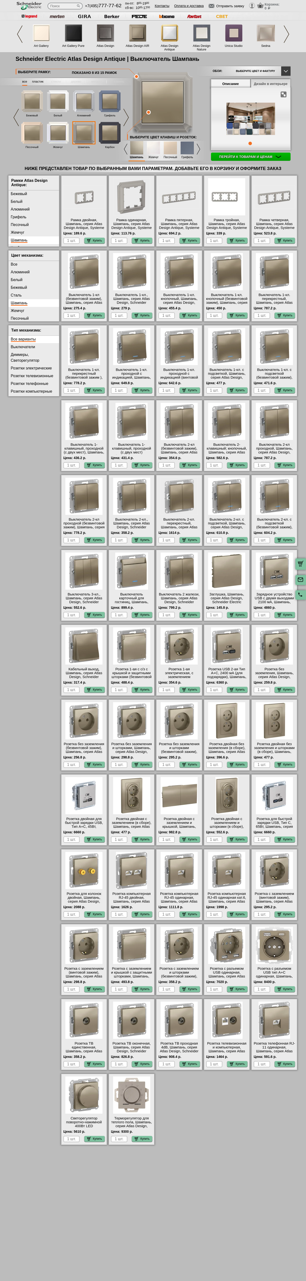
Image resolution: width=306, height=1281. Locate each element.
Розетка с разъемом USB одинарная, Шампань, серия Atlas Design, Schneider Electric (227, 976)
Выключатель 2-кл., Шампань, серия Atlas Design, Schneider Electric (131, 525)
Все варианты (23, 339)
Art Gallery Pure (73, 46)
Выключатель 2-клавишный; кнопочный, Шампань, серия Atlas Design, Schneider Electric (227, 452)
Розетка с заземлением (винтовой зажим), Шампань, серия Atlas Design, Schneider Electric (274, 901)
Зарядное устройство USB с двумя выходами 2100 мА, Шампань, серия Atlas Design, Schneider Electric (274, 602)
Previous (20, 34)
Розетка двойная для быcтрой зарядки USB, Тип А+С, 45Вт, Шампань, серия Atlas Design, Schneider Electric (84, 828)
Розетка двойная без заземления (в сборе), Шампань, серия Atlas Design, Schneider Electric (226, 751)
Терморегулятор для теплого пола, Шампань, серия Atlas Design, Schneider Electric (131, 1124)
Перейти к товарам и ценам (250, 157)
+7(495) (103, 6)
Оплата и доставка (189, 6)
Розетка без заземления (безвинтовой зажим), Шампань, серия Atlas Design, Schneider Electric (84, 751)
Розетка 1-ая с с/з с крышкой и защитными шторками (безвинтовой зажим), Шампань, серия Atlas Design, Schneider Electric (131, 678)
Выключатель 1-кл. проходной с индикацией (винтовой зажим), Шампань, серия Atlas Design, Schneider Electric (179, 379)
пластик (37, 81)
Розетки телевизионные (32, 376)
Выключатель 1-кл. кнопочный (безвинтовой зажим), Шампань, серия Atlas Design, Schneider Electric (226, 302)
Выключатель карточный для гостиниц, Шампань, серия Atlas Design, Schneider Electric (131, 602)
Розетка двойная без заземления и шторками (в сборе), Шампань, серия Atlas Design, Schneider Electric (274, 751)
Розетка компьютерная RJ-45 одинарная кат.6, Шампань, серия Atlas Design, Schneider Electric (226, 901)
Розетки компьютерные (31, 391)
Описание (230, 84)
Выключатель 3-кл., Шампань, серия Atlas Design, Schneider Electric (84, 600)
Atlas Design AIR (137, 46)
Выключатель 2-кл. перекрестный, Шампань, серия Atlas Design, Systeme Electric (179, 525)
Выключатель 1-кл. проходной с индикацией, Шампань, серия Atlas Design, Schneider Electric (131, 377)
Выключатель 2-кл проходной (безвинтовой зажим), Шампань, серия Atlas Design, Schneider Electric (84, 527)
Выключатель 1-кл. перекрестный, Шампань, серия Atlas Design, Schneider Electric (274, 302)
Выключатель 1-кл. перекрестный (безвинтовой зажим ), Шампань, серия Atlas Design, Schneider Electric (83, 379)
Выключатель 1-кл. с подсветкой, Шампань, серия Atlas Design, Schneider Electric (226, 375)
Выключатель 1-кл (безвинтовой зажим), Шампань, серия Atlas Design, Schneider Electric (84, 302)
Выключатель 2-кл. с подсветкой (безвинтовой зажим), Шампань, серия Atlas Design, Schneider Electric (274, 529)
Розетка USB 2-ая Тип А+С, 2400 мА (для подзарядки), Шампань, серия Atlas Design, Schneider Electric (226, 677)
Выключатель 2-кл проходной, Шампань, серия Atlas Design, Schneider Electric (274, 450)
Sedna (265, 46)
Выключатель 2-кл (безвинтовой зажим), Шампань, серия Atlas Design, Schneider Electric (179, 452)
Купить (94, 240)
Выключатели (23, 347)
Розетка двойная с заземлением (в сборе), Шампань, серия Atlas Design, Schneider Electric (131, 826)
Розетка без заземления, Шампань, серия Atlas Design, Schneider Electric (274, 675)
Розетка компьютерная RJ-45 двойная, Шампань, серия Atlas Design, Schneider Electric (131, 901)
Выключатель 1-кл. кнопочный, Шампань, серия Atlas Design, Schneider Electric (179, 300)
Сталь (16, 295)
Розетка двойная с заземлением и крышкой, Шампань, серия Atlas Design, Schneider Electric (179, 826)
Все (14, 264)
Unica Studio (234, 46)
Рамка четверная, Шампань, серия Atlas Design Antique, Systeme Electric (274, 226)
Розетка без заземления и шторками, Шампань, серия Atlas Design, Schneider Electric (131, 749)
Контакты (162, 6)
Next (286, 34)
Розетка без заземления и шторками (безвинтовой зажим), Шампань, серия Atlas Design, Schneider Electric (179, 753)
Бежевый (32, 115)
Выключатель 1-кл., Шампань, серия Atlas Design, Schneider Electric (131, 300)
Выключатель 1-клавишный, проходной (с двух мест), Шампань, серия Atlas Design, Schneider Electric (84, 452)
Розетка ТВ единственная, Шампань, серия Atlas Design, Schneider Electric (84, 1051)
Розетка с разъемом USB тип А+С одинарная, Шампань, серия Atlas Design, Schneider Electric (274, 976)
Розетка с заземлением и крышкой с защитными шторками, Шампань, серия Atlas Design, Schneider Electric (131, 976)
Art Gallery (41, 46)
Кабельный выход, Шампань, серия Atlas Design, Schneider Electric (84, 675)
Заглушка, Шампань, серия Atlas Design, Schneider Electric (227, 598)
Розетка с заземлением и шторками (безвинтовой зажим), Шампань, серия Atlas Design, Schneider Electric (179, 978)
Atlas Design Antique (169, 47)
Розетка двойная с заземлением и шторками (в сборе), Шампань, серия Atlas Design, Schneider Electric (227, 828)
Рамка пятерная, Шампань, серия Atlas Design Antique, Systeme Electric (179, 226)
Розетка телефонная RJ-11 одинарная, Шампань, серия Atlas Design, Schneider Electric (274, 1051)
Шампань (84, 147)
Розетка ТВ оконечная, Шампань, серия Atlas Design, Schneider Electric (132, 1049)
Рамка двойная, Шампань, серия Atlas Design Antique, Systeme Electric (84, 226)
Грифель (110, 115)
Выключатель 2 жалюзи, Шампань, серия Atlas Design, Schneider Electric (179, 600)
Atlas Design (105, 46)
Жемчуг (58, 147)
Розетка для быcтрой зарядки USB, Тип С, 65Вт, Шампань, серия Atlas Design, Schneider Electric (274, 826)
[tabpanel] (251, 119)
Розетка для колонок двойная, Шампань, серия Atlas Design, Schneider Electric (84, 899)
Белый (58, 115)
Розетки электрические (31, 368)
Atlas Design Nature (202, 47)
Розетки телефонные (29, 384)
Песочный (32, 147)
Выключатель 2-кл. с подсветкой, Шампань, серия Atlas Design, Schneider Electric (226, 525)
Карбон (110, 147)
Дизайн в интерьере (271, 84)
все (24, 81)
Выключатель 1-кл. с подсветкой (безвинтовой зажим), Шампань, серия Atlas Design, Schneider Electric (274, 379)
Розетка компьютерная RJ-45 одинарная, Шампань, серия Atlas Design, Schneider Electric (179, 901)
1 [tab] (250, 143)
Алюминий (84, 115)
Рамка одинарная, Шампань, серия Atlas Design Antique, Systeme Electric (131, 226)
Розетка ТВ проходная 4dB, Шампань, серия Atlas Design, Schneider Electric (179, 1049)
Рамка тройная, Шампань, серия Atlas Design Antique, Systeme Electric (227, 226)
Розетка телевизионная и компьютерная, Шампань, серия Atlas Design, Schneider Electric (226, 1051)
